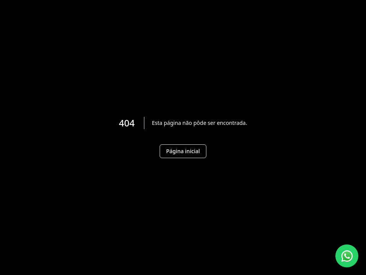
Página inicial (183, 151)
